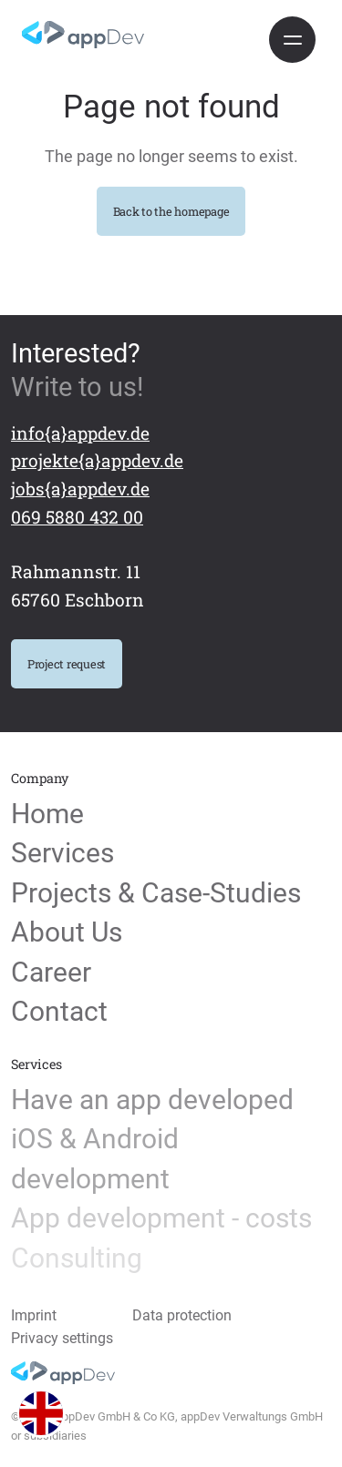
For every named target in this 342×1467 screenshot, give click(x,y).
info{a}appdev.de (80, 433)
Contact (59, 1011)
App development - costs (161, 1218)
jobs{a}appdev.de (80, 488)
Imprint (34, 1316)
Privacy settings (62, 1338)
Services (62, 853)
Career (51, 972)
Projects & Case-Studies (156, 893)
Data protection (182, 1316)
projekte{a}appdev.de (97, 460)
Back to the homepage (171, 211)
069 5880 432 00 (77, 516)
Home (47, 814)
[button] (41, 1414)
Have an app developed (152, 1100)
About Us (66, 932)
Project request (66, 664)
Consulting (76, 1258)
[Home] (83, 34)
